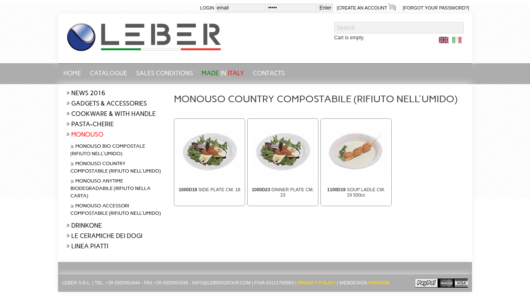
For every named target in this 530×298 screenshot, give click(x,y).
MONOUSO (87, 134)
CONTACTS (269, 73)
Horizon (379, 282)
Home (72, 73)
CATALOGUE (109, 73)
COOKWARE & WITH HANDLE (113, 114)
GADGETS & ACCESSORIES (109, 103)
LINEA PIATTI (89, 246)
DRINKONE (86, 225)
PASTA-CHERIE (92, 124)
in (223, 73)
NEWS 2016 (88, 93)
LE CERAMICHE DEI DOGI (106, 236)
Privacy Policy (317, 282)
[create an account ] (366, 7)
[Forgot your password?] (436, 7)
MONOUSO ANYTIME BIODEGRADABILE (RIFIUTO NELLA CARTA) (110, 188)
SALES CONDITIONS (164, 73)
